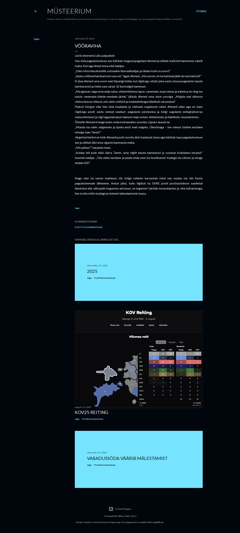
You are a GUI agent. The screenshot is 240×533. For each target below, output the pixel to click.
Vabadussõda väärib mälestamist (127, 458)
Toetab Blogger (120, 509)
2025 (92, 271)
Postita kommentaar (88, 227)
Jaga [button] (36, 38)
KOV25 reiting (91, 412)
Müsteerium (69, 11)
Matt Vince (130, 516)
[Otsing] (201, 11)
